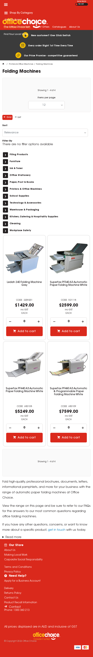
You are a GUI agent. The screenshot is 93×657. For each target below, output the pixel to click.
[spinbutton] (24, 321)
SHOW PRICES (81, 1)
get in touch (56, 530)
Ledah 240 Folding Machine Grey (24, 284)
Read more (13, 537)
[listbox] (46, 105)
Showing (46, 90)
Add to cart (26, 331)
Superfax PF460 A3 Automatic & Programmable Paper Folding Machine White (68, 391)
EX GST (77, 4)
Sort (4, 125)
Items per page (46, 98)
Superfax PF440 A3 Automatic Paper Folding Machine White (24, 390)
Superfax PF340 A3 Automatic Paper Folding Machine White (68, 284)
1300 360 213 (21, 610)
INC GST (81, 4)
